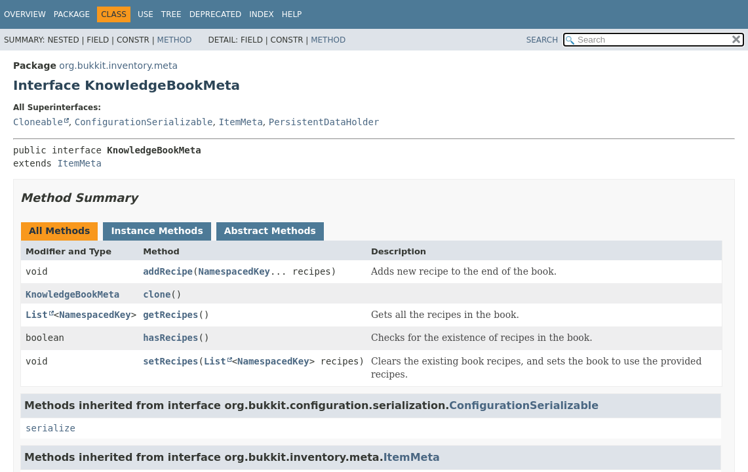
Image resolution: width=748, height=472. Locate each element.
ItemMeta (240, 122)
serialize (50, 428)
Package (72, 14)
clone (156, 294)
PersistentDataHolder (324, 122)
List (37, 314)
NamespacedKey (234, 271)
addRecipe (168, 271)
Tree (171, 14)
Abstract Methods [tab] (270, 231)
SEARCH (542, 40)
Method (174, 40)
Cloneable (38, 122)
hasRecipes (170, 337)
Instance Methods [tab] (157, 231)
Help (292, 14)
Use (145, 14)
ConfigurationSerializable (144, 122)
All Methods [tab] (59, 231)
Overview (25, 14)
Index (261, 14)
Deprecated (215, 14)
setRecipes (170, 361)
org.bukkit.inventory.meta (118, 65)
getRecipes (170, 314)
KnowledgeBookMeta (72, 294)
